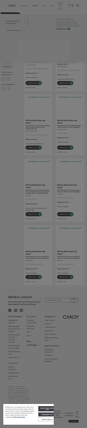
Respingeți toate (47, 414)
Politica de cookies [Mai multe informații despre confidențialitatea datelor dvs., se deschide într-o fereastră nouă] (18, 417)
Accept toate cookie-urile (47, 408)
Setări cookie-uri (47, 419)
